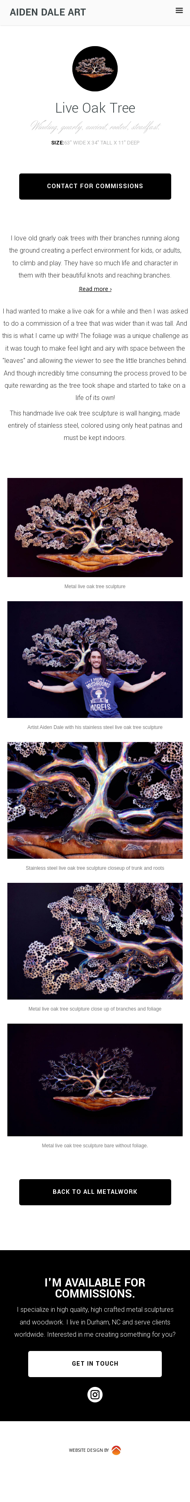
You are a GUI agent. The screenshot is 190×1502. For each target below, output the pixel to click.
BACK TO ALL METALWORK (95, 1192)
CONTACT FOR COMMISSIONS (95, 186)
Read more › (95, 289)
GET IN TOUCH (95, 1364)
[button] (179, 10)
